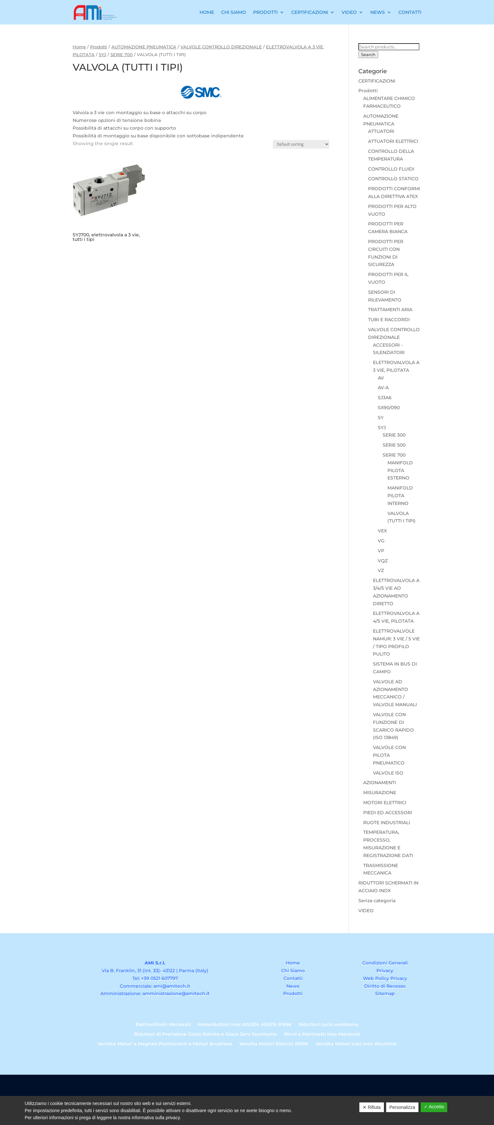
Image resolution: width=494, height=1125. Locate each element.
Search (368, 54)
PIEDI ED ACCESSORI (387, 812)
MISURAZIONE (379, 792)
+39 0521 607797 (159, 978)
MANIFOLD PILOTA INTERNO (400, 495)
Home (207, 12)
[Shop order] (301, 144)
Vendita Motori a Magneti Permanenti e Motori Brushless (165, 1044)
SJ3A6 (385, 397)
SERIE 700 (121, 54)
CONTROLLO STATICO (393, 179)
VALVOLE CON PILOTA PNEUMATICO (389, 755)
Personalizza (402, 1107)
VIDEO (366, 910)
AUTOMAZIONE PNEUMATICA (143, 46)
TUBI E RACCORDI (389, 319)
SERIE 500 (394, 445)
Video (349, 12)
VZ (381, 570)
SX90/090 (389, 407)
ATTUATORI (381, 131)
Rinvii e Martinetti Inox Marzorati (322, 1034)
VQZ (383, 561)
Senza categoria (377, 900)
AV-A (383, 387)
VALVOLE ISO (388, 773)
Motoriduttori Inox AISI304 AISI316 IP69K (245, 1024)
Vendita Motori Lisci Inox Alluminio (356, 1044)
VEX (382, 531)
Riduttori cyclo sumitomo (328, 1024)
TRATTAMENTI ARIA (390, 309)
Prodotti (265, 12)
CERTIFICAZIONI (376, 81)
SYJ (102, 54)
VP (381, 551)
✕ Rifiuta (372, 1107)
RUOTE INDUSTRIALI (386, 822)
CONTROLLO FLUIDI (391, 169)
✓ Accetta (434, 1106)
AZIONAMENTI (379, 782)
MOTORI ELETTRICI (384, 802)
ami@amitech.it (171, 986)
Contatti (409, 12)
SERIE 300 (394, 435)
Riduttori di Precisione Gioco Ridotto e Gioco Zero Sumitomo (205, 1034)
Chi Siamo (233, 12)
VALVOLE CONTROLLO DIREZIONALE (221, 46)
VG (381, 541)
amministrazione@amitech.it (176, 993)
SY (381, 417)
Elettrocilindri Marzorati (163, 1024)
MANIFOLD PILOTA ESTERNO (400, 470)
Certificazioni (309, 12)
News (377, 12)
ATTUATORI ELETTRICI (393, 141)
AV (381, 378)
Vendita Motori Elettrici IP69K (273, 1044)
